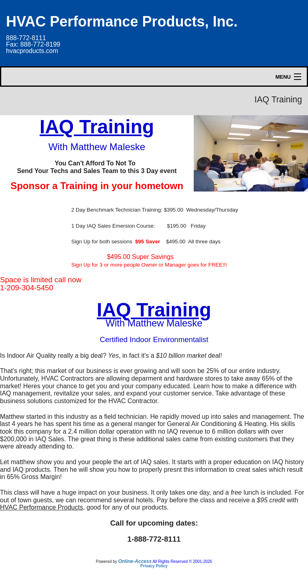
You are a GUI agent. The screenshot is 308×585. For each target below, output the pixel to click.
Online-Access (135, 561)
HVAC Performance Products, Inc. (121, 21)
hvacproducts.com (32, 50)
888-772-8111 (26, 38)
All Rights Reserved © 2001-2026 (182, 561)
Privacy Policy (154, 566)
